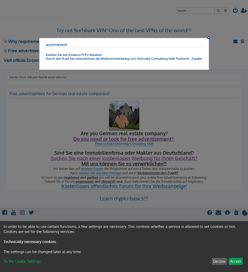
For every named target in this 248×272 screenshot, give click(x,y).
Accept (235, 261)
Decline (219, 261)
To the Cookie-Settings (22, 261)
